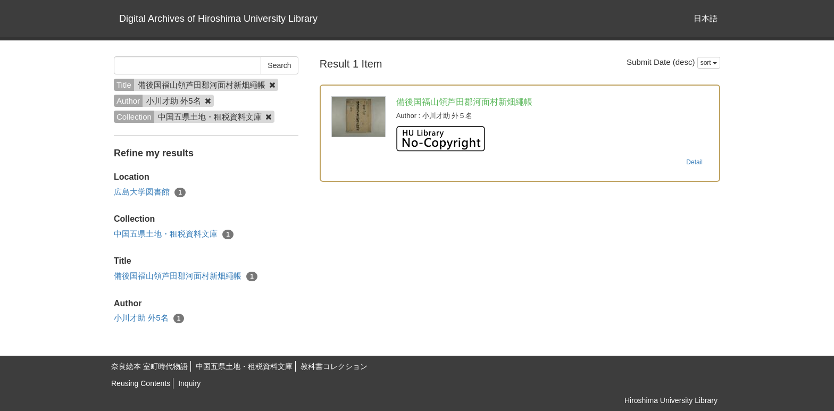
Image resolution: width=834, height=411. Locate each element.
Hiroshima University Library (671, 400)
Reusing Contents (140, 383)
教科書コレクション (334, 366)
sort (708, 62)
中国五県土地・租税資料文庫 (173, 234)
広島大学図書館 (150, 192)
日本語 (706, 18)
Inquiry (189, 383)
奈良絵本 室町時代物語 (149, 366)
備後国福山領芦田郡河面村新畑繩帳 (185, 276)
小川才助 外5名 (149, 318)
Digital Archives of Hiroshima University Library (218, 18)
